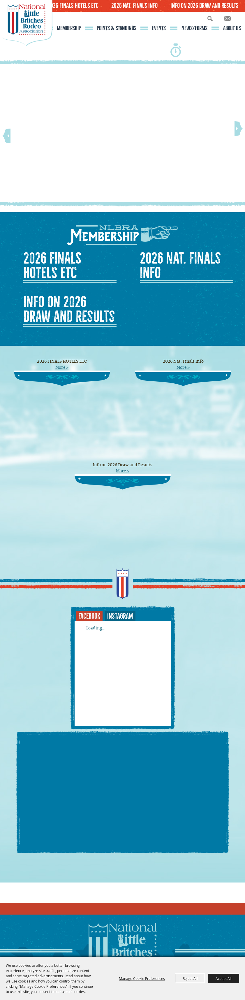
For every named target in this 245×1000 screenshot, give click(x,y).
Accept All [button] (224, 978)
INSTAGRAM (120, 616)
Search (210, 18)
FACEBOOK (89, 616)
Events (159, 28)
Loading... (95, 628)
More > (62, 367)
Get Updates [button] (228, 18)
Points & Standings (116, 28)
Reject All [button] (190, 978)
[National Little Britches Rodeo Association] (26, 33)
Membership (69, 28)
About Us (232, 28)
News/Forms (194, 28)
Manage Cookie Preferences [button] (142, 978)
